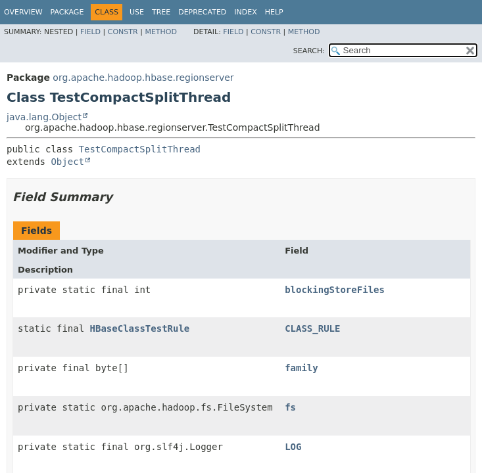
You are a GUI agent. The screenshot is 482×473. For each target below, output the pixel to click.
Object (67, 161)
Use (137, 12)
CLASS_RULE (312, 328)
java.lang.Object (44, 117)
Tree (161, 12)
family (301, 368)
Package (67, 12)
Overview (23, 12)
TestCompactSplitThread (140, 149)
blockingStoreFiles (335, 289)
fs (290, 407)
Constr (123, 32)
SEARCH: (309, 51)
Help (274, 12)
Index (245, 12)
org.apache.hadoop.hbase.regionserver (143, 77)
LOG (293, 446)
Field (90, 32)
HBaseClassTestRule (140, 328)
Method (161, 32)
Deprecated (202, 12)
